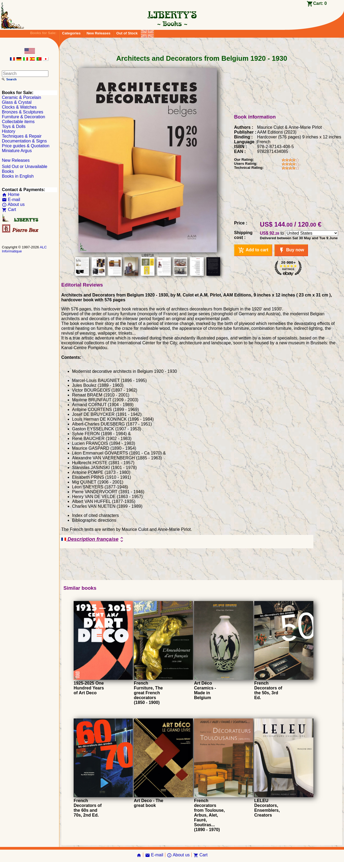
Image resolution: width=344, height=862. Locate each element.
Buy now (291, 250)
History (8, 131)
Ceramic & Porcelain (21, 97)
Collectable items (18, 121)
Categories (71, 33)
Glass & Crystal (16, 102)
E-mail (11, 199)
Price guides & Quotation (25, 146)
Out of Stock (127, 33)
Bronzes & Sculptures (22, 112)
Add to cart (253, 250)
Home (10, 194)
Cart (9, 209)
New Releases (98, 33)
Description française (93, 539)
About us (13, 204)
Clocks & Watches (19, 107)
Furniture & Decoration (23, 117)
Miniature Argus (17, 150)
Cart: (320, 3)
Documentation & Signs (24, 141)
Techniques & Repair (22, 136)
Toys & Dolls (14, 126)
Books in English (18, 176)
